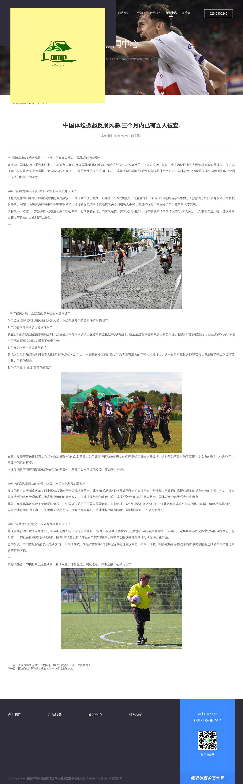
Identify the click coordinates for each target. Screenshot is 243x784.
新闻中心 (95, 714)
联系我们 (136, 714)
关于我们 (14, 714)
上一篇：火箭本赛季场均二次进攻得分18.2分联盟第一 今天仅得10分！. (50, 665)
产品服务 (55, 714)
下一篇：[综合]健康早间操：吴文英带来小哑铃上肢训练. (41, 668)
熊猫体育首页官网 (111, 778)
